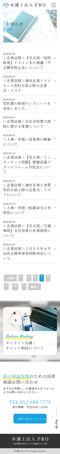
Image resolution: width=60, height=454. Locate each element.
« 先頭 (10, 278)
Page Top (56, 424)
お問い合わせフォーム (32, 419)
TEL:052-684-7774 (30, 402)
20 (15, 285)
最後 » (34, 287)
